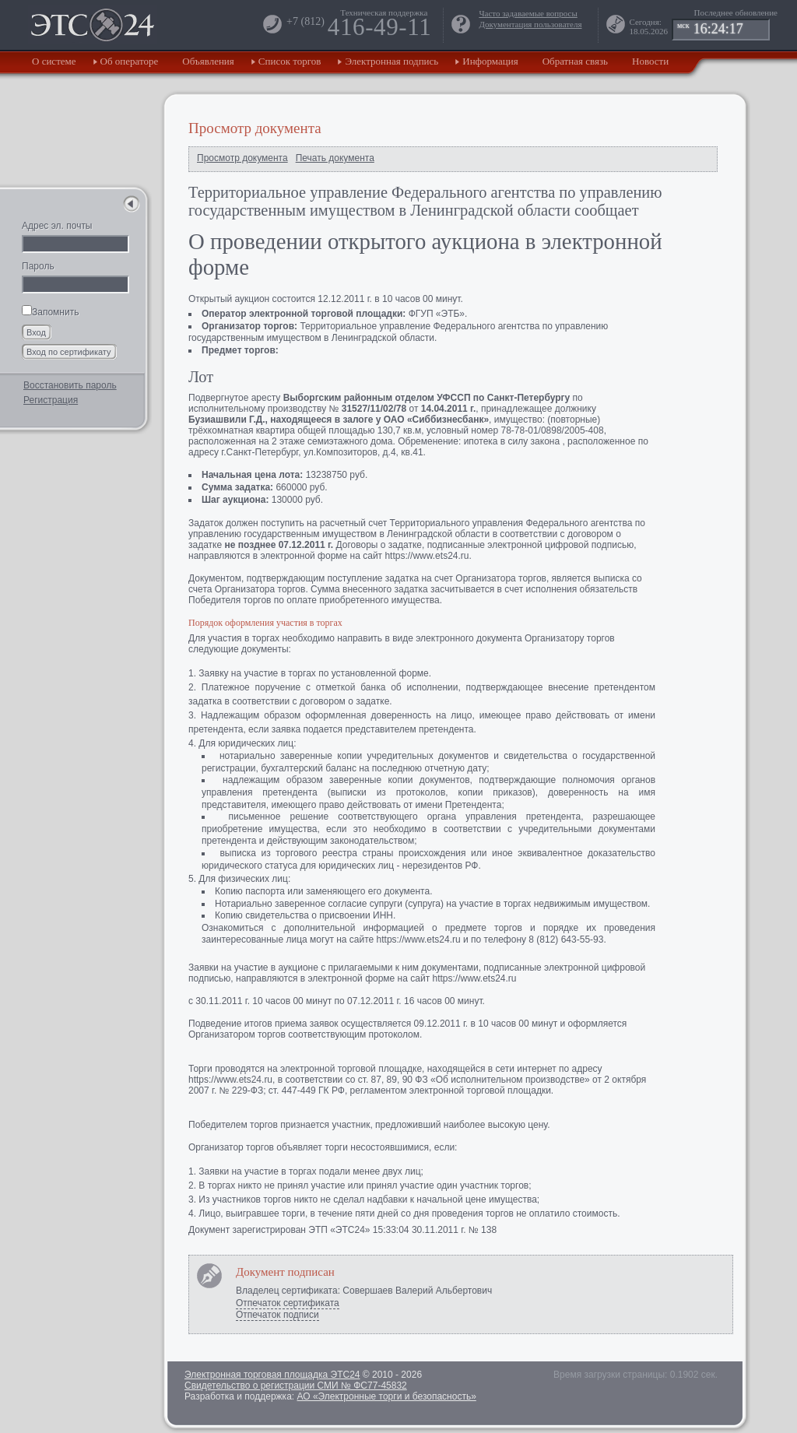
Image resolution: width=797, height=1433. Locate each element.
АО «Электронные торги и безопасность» (386, 1396)
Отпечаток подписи (277, 1314)
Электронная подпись (391, 61)
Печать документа (335, 158)
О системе (54, 61)
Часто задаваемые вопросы (528, 13)
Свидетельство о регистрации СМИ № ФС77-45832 (295, 1385)
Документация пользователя (530, 24)
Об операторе (129, 61)
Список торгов (289, 61)
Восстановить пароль (70, 385)
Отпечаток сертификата (287, 1303)
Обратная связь (575, 61)
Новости (650, 61)
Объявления (208, 61)
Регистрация (50, 400)
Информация (490, 61)
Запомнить (50, 312)
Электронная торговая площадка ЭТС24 (272, 1374)
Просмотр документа (242, 158)
